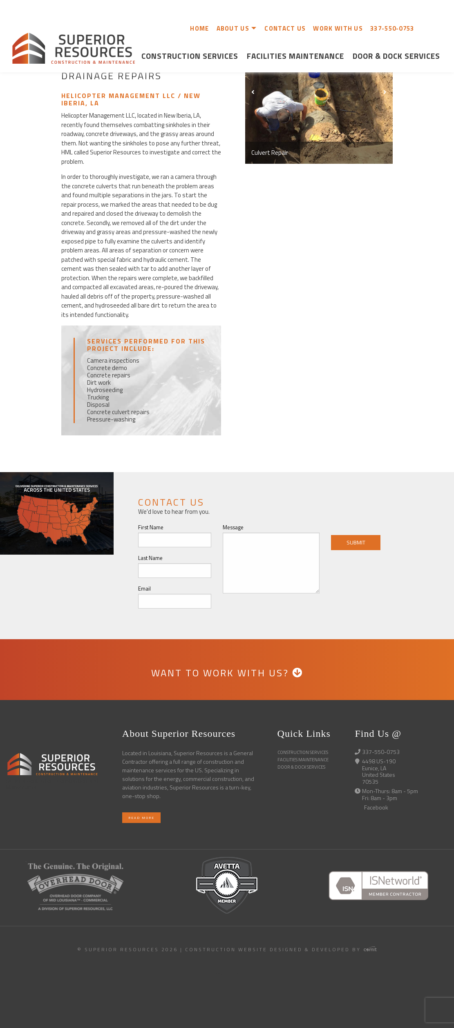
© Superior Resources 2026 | (131, 949)
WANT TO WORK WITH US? (227, 672)
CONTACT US (285, 28)
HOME (199, 28)
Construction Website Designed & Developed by (281, 949)
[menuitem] (197, 28)
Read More (141, 817)
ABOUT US (233, 28)
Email (144, 588)
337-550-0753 (392, 28)
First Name (150, 527)
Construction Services (189, 56)
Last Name (150, 558)
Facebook (371, 807)
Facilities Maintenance (295, 56)
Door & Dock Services (396, 56)
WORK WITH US (338, 28)
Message (233, 527)
